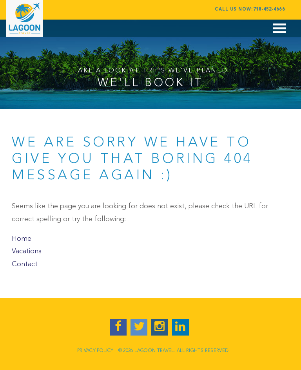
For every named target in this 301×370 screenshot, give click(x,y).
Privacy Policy (95, 350)
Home (21, 238)
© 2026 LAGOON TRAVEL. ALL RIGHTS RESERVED (173, 350)
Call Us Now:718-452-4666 (250, 9)
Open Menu (279, 32)
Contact (25, 264)
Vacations (27, 251)
